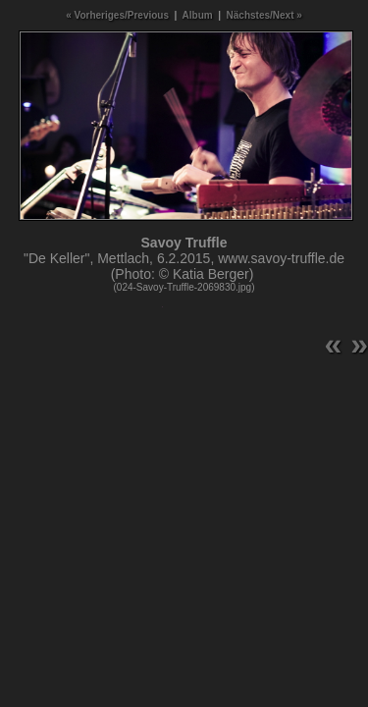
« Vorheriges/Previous (117, 15)
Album (198, 15)
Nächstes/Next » (264, 15)
